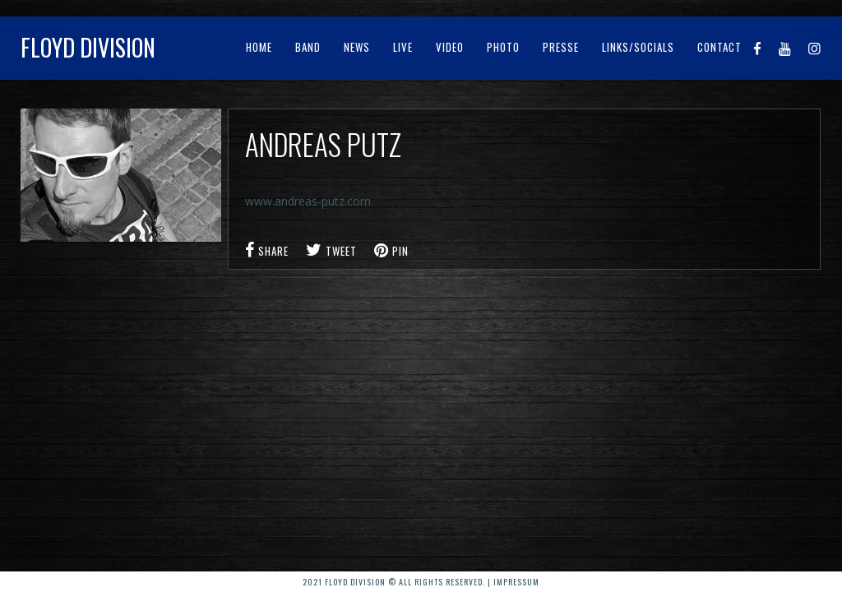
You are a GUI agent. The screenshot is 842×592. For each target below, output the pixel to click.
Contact (719, 47)
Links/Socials (638, 47)
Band (308, 47)
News (357, 47)
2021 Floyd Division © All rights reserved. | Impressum (421, 582)
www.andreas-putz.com (308, 201)
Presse (561, 47)
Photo (503, 47)
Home (259, 47)
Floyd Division (88, 47)
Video (450, 47)
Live (403, 47)
